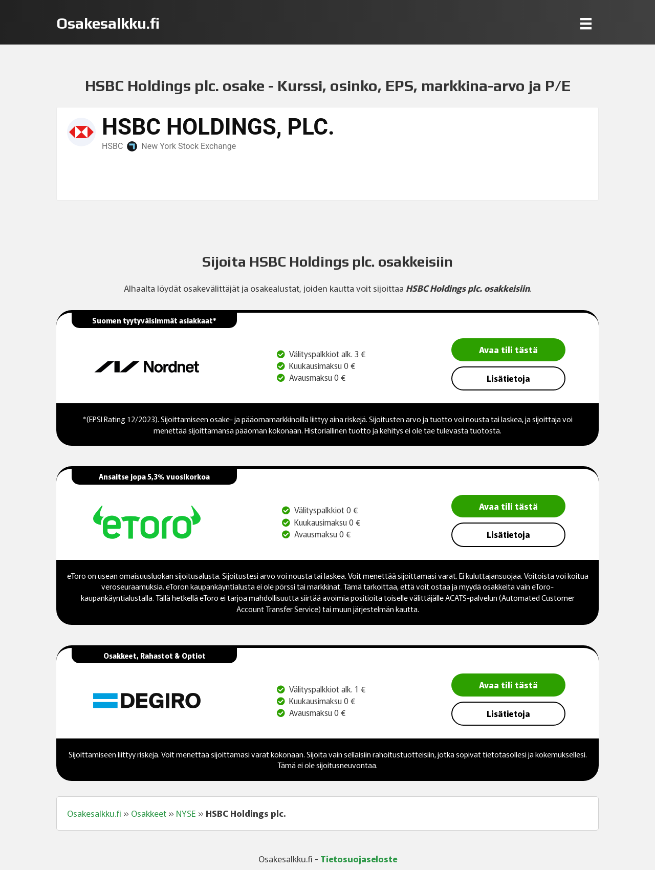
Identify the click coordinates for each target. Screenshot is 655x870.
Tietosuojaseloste (358, 858)
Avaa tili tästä (508, 349)
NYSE (186, 813)
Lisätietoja (508, 378)
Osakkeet (148, 813)
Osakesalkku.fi (94, 813)
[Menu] (586, 23)
